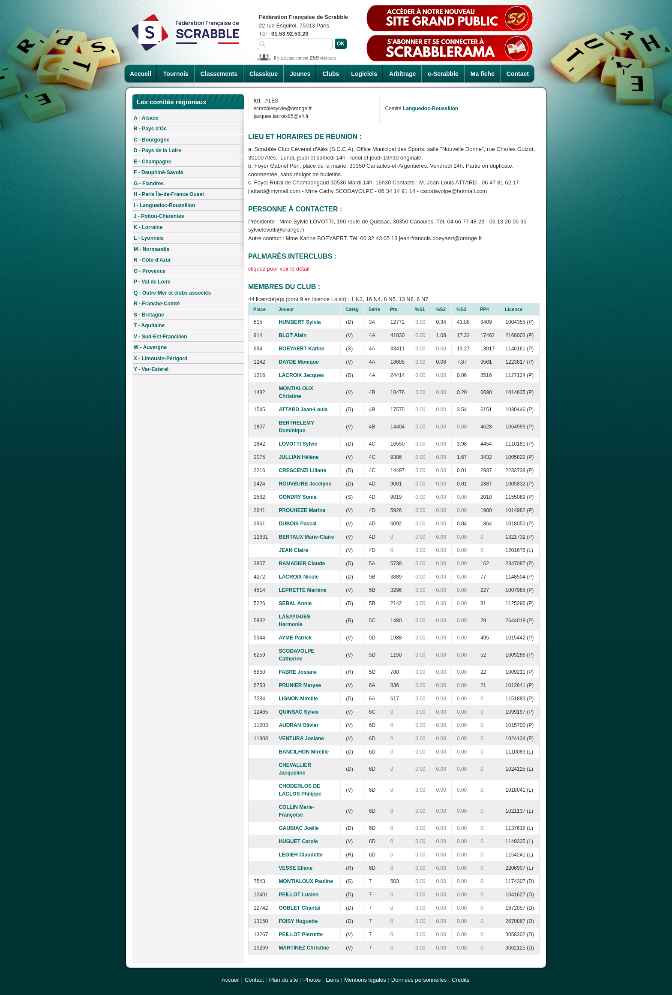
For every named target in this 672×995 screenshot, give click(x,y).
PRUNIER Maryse (300, 685)
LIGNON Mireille (298, 699)
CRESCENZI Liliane (302, 470)
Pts (393, 309)
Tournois (176, 73)
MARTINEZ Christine (304, 948)
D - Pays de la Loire (157, 151)
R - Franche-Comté (157, 304)
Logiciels (364, 73)
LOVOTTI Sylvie (298, 444)
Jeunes (300, 73)
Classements (219, 73)
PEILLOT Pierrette (301, 935)
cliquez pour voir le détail (278, 268)
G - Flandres (149, 184)
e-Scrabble (443, 73)
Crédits (460, 980)
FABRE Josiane (298, 672)
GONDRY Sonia (297, 497)
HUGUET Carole (298, 841)
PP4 (484, 309)
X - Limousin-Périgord (160, 359)
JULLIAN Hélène (298, 457)
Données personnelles (419, 980)
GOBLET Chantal (299, 908)
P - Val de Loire (152, 282)
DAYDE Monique (299, 362)
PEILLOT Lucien (298, 895)
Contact (518, 73)
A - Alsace (146, 118)
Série (374, 309)
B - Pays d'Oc (150, 129)
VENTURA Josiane (301, 739)
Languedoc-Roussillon (430, 109)
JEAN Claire (293, 550)
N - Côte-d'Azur (152, 260)
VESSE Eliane (295, 868)
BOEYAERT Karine (301, 349)
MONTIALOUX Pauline (306, 881)
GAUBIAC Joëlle (298, 828)
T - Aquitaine (149, 326)
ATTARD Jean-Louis (303, 410)
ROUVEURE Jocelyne (305, 484)
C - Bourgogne (151, 140)
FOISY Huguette (298, 921)
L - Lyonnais (149, 238)
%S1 (420, 309)
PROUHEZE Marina (302, 510)
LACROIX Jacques (301, 375)
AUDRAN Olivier (298, 725)
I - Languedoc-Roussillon (164, 205)
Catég (352, 309)
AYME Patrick (295, 638)
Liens (332, 980)
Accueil (140, 73)
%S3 (461, 309)
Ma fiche (483, 73)
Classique (263, 73)
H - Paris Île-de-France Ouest (169, 194)
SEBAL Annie (295, 603)
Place (259, 309)
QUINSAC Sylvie (298, 712)
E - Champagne (152, 162)
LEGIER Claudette (301, 855)
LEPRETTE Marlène (302, 590)
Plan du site (283, 980)
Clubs (330, 73)
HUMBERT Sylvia (300, 322)
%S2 (441, 309)
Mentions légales (365, 980)
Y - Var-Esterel (151, 369)
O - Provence (149, 271)
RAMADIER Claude (302, 564)
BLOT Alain (292, 335)
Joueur (286, 309)
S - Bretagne (149, 315)
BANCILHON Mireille (304, 752)
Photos (312, 980)
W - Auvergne (150, 347)
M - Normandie (151, 249)
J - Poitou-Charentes (159, 216)
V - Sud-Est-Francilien (160, 337)
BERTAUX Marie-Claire (306, 537)
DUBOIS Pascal (297, 524)
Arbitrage (402, 73)
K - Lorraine (148, 227)
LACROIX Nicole (298, 577)
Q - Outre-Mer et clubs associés (172, 293)
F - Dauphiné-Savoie (158, 172)
